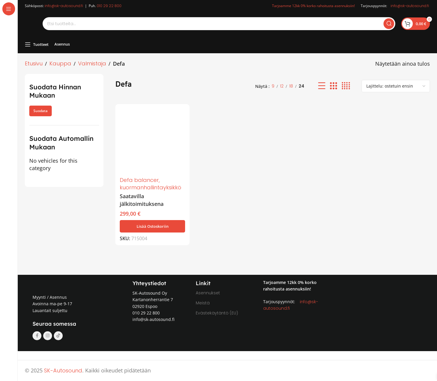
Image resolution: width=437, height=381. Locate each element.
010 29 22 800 (109, 5)
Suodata (40, 110)
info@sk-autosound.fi (64, 5)
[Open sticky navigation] (36, 44)
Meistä (203, 303)
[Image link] (60, 283)
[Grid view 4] (346, 86)
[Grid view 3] (333, 86)
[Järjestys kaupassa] (396, 86)
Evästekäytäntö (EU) (217, 313)
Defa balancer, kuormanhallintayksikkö (150, 183)
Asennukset (208, 293)
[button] (152, 226)
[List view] (321, 86)
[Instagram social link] (47, 335)
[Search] (219, 23)
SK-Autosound (63, 370)
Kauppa (60, 63)
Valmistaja (92, 63)
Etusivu (34, 63)
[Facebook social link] (37, 335)
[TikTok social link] (58, 335)
